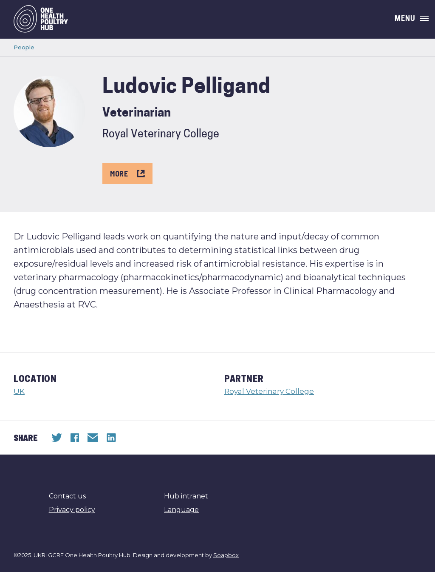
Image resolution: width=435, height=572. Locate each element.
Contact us (67, 496)
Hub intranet (186, 496)
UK (19, 391)
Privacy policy (72, 510)
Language (181, 510)
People (24, 47)
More (127, 173)
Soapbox (226, 555)
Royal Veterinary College (269, 391)
